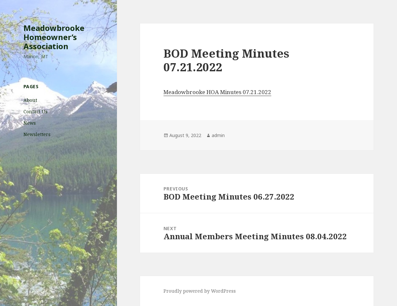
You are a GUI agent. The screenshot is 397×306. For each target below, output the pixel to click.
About (30, 100)
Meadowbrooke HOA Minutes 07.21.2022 (217, 92)
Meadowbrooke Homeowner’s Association (53, 36)
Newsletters (36, 134)
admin (218, 135)
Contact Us (35, 111)
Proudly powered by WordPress (199, 291)
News (29, 123)
